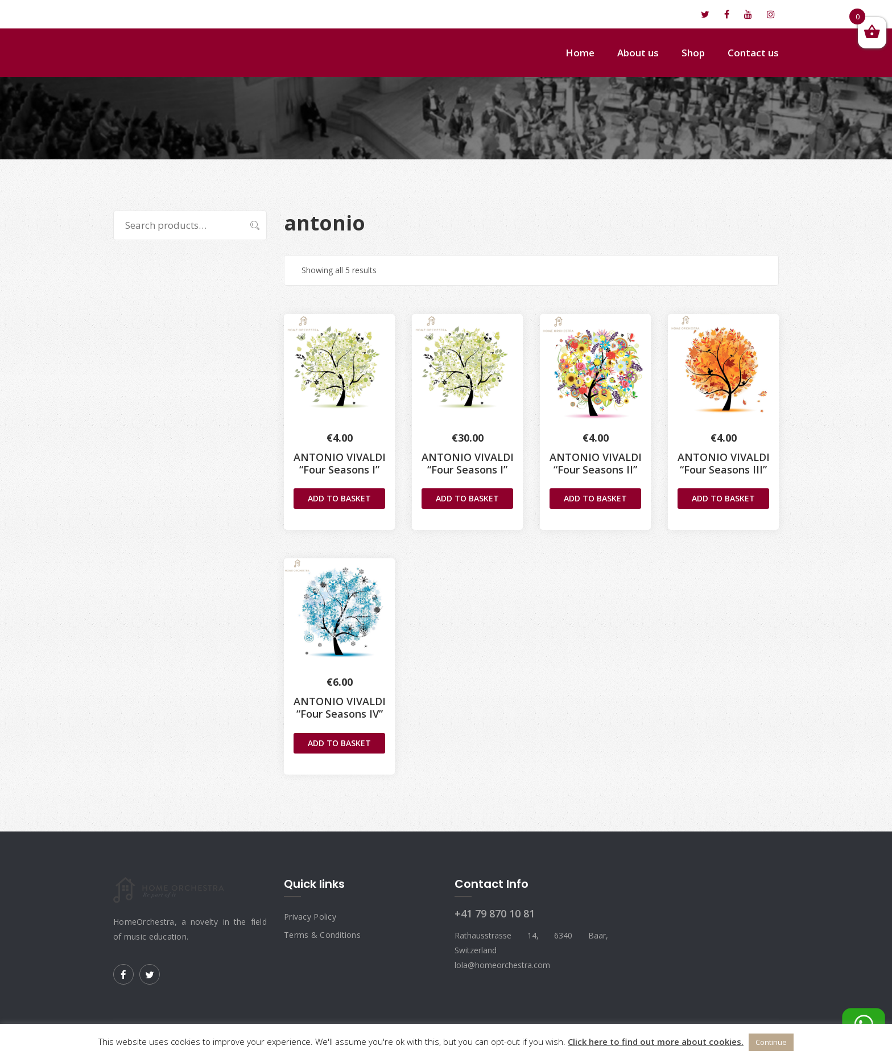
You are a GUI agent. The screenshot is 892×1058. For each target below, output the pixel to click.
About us (638, 52)
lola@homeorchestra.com (176, 14)
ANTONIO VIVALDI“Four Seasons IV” (340, 707)
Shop (693, 52)
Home (579, 52)
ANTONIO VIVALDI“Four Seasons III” (724, 463)
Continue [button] (771, 1042)
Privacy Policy (310, 916)
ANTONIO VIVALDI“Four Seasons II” (596, 463)
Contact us (753, 52)
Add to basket (339, 498)
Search (248, 225)
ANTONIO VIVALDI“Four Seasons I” (340, 463)
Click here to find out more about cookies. (656, 1041)
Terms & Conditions (322, 934)
